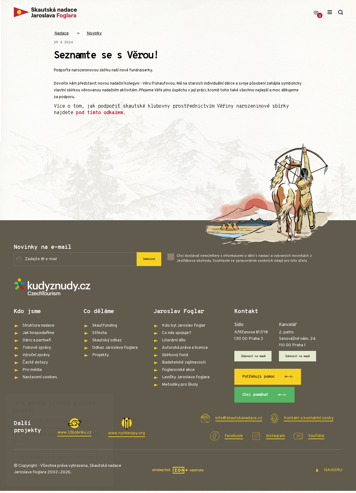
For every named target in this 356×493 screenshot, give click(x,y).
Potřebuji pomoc (271, 378)
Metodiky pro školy (180, 384)
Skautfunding (104, 325)
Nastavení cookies (39, 377)
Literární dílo (174, 340)
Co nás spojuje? (176, 333)
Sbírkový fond (175, 355)
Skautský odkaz (107, 340)
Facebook (234, 438)
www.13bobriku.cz (74, 435)
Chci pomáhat (267, 397)
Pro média (32, 369)
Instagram (275, 438)
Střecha (99, 333)
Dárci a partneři (36, 340)
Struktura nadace (38, 325)
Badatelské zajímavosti (184, 362)
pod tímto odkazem (99, 113)
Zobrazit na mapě (256, 356)
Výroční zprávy (36, 355)
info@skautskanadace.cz (238, 420)
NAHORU (328, 472)
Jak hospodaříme (38, 333)
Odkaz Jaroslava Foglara (115, 347)
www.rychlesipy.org (126, 435)
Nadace (61, 33)
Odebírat (147, 259)
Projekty (100, 355)
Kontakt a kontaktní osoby (309, 420)
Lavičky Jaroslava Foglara (185, 377)
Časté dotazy (35, 362)
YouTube (316, 438)
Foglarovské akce (178, 369)
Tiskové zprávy (36, 347)
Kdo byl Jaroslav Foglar (183, 325)
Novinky (94, 33)
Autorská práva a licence (185, 347)
